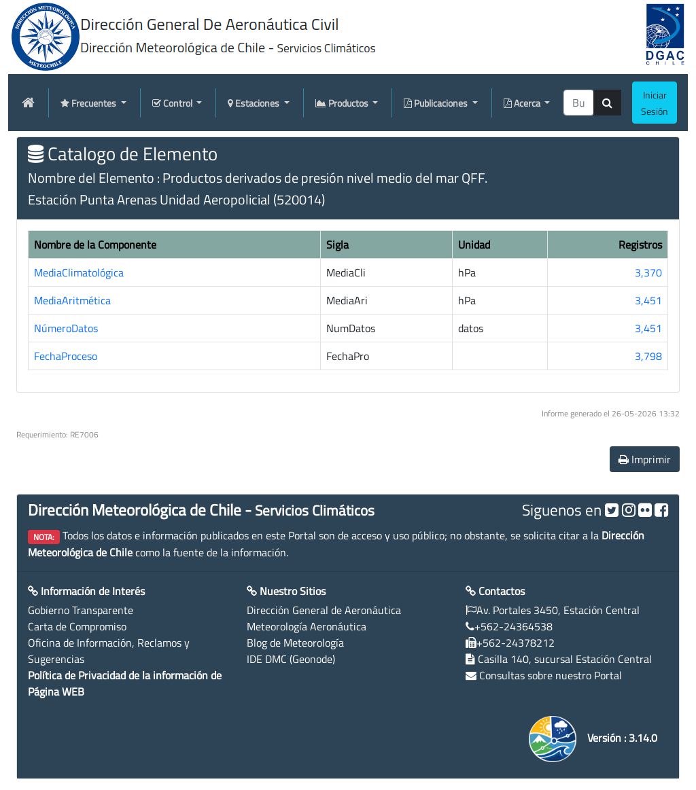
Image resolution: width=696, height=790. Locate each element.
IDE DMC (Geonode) (291, 659)
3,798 (648, 356)
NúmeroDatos (66, 328)
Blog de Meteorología (295, 642)
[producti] (578, 102)
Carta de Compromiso (77, 626)
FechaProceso (65, 356)
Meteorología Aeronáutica (306, 626)
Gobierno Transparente (80, 610)
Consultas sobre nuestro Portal (550, 675)
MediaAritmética (72, 300)
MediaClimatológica (79, 272)
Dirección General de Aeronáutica (324, 610)
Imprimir (645, 459)
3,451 (648, 300)
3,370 (648, 272)
